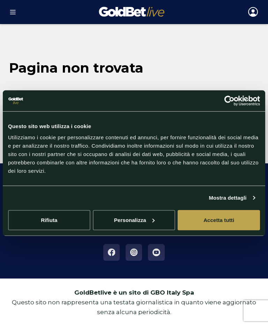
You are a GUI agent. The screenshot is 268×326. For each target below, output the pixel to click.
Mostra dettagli (227, 198)
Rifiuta (49, 220)
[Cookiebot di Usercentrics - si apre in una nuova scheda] (229, 101)
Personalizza (134, 220)
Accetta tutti (218, 220)
